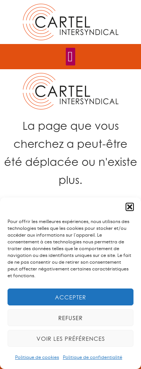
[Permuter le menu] (70, 56)
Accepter (70, 297)
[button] (129, 207)
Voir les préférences (70, 338)
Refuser (70, 317)
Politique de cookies (37, 357)
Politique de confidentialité (92, 357)
